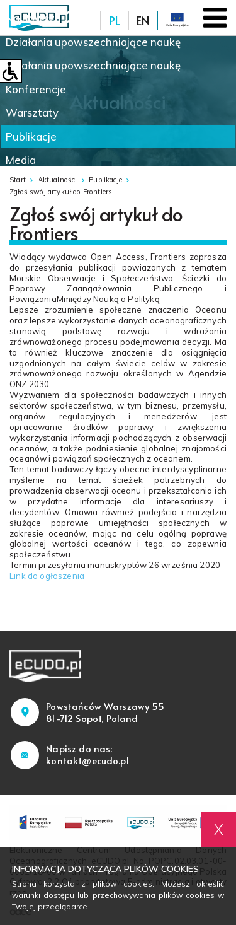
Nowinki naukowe (50, 183)
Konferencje (36, 89)
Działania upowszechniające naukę (93, 42)
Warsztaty (32, 112)
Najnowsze (33, 18)
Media (21, 159)
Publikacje (31, 136)
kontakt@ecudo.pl (87, 760)
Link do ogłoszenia (47, 576)
